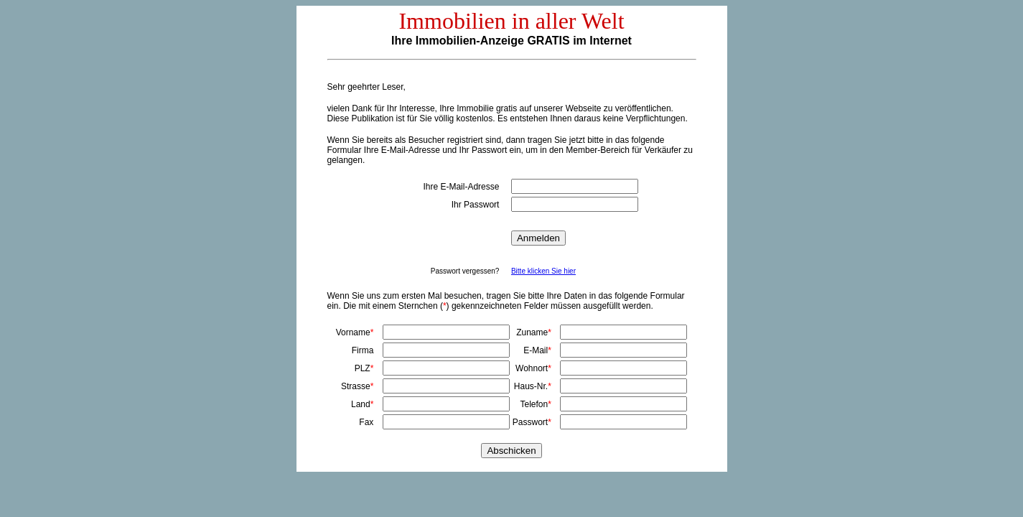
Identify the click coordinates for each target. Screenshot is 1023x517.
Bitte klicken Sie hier (543, 271)
